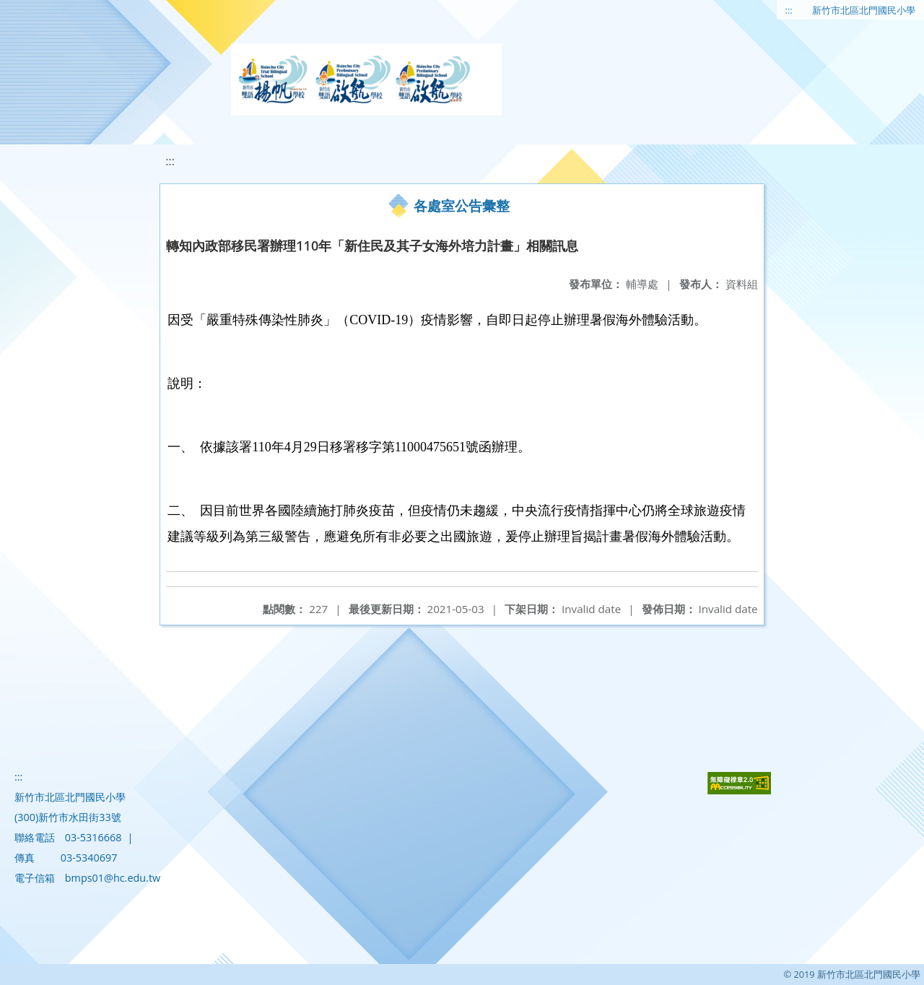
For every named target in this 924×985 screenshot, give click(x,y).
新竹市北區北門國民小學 (863, 10)
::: (789, 10)
